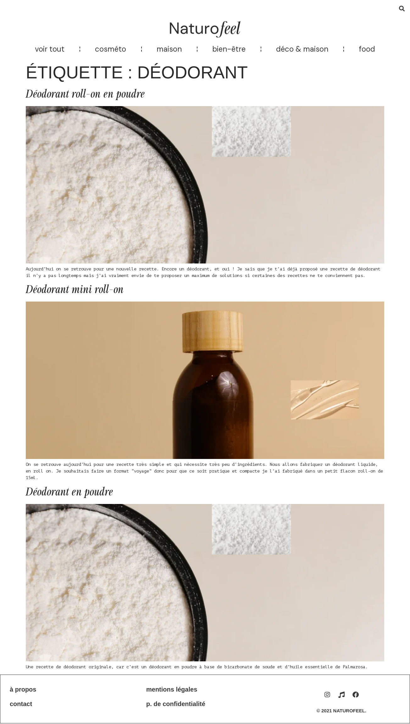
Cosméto (110, 49)
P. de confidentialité (175, 703)
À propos (23, 689)
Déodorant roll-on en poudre (85, 94)
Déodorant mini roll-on (75, 289)
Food (367, 49)
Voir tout (49, 49)
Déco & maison (302, 49)
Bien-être (229, 49)
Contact (21, 703)
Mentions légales (171, 689)
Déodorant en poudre (69, 492)
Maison (169, 49)
